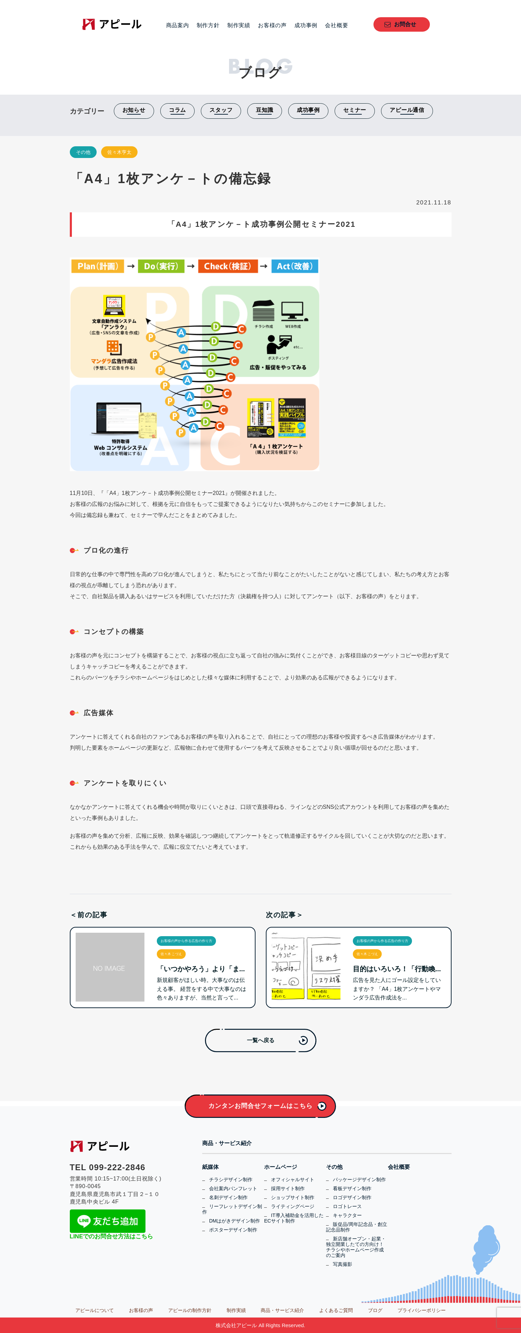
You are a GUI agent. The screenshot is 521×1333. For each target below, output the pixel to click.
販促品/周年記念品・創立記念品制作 (356, 1227)
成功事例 (305, 25)
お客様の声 (272, 25)
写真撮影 (342, 1264)
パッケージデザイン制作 (359, 1179)
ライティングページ (292, 1206)
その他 (83, 152)
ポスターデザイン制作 (233, 1230)
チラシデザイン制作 (230, 1179)
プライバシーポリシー (422, 1310)
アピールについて (94, 1310)
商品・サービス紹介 (227, 1143)
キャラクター (347, 1215)
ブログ (375, 1310)
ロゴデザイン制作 (352, 1197)
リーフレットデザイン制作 (232, 1209)
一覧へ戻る (260, 1040)
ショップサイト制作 (292, 1197)
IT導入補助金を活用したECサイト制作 (294, 1218)
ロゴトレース (347, 1206)
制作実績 (238, 25)
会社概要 (336, 25)
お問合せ (405, 24)
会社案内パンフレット (233, 1188)
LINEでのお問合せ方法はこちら (111, 1236)
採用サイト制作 (288, 1188)
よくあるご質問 (336, 1310)
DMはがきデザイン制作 (234, 1221)
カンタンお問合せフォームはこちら (260, 1105)
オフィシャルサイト (292, 1179)
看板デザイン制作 (352, 1188)
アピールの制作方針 (189, 1310)
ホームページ (280, 1167)
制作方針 (208, 25)
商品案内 (177, 25)
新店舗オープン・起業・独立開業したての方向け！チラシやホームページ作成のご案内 (356, 1247)
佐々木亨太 (119, 152)
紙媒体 (210, 1167)
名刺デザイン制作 (228, 1197)
